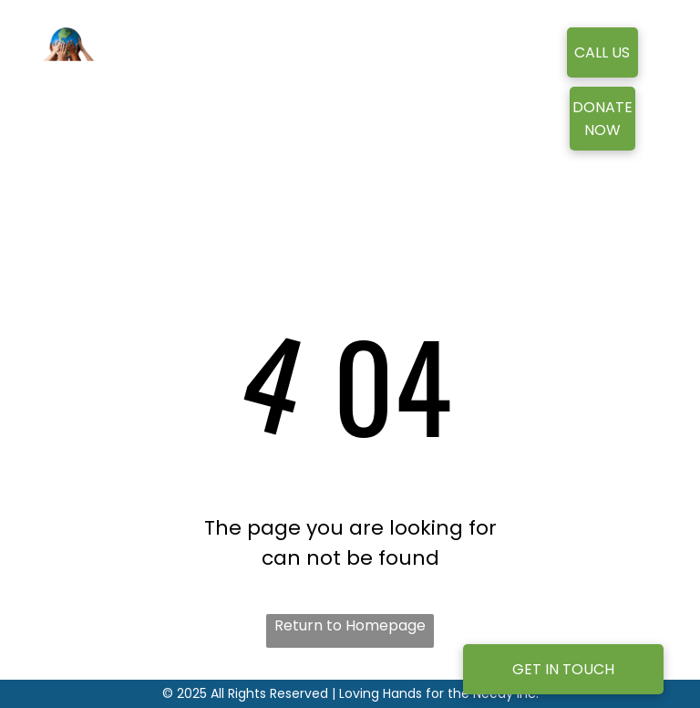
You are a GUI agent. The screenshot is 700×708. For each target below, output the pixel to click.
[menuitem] (307, 79)
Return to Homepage (350, 625)
